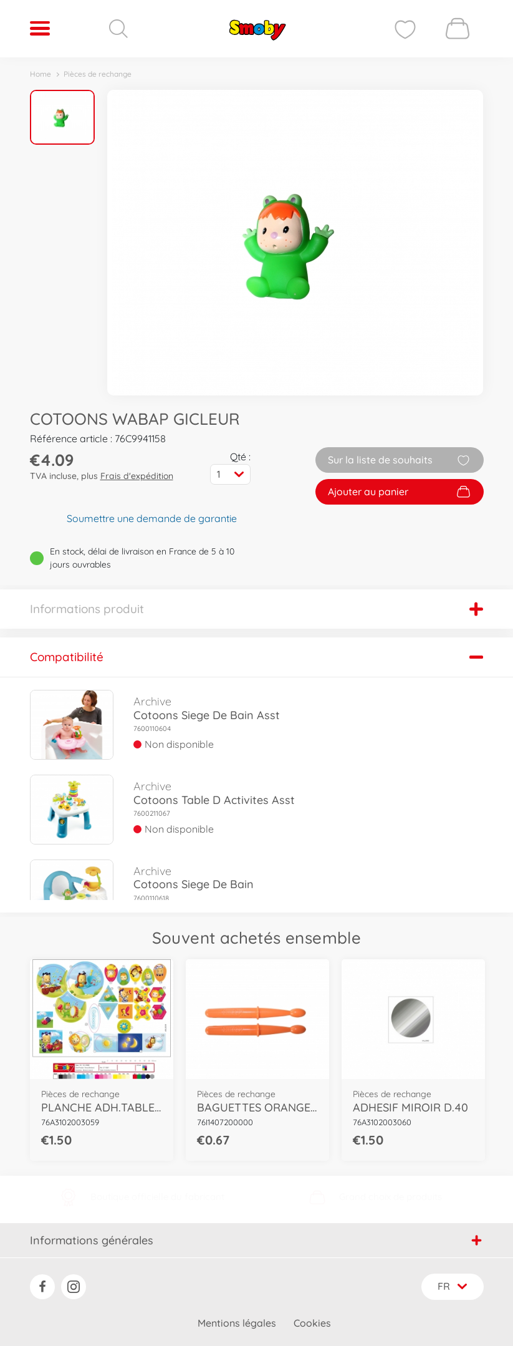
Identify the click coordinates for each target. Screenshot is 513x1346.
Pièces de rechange (98, 74)
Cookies (312, 1323)
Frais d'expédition (136, 476)
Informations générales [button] (256, 1239)
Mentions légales (237, 1323)
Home (40, 74)
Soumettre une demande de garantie (152, 518)
